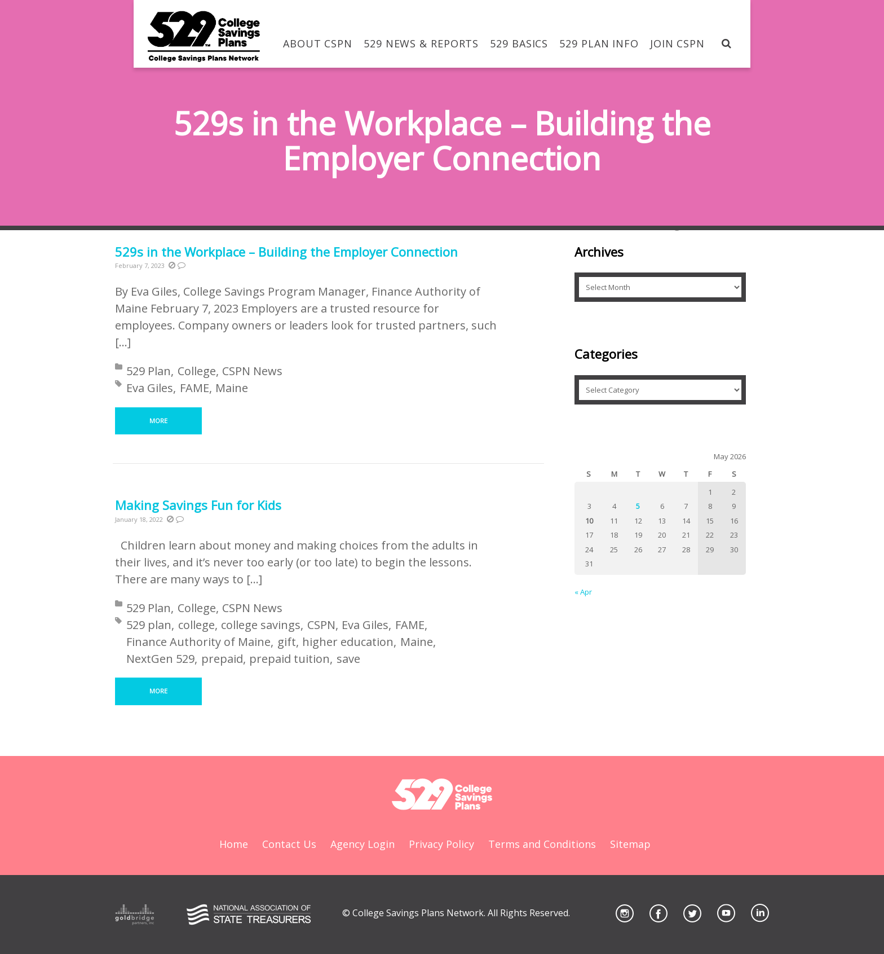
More (158, 420)
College (197, 371)
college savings (260, 624)
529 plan (148, 624)
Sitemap (630, 844)
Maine (231, 387)
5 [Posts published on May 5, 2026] (638, 506)
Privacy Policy (441, 844)
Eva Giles (149, 387)
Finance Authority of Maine (198, 641)
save (348, 658)
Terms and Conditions (542, 844)
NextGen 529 (160, 658)
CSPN (321, 624)
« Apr (583, 592)
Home (233, 844)
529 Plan (148, 371)
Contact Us (289, 844)
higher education (348, 641)
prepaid (222, 658)
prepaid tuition (289, 658)
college (196, 624)
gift (286, 641)
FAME (194, 387)
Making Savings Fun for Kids (198, 504)
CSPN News (252, 371)
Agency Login (362, 844)
